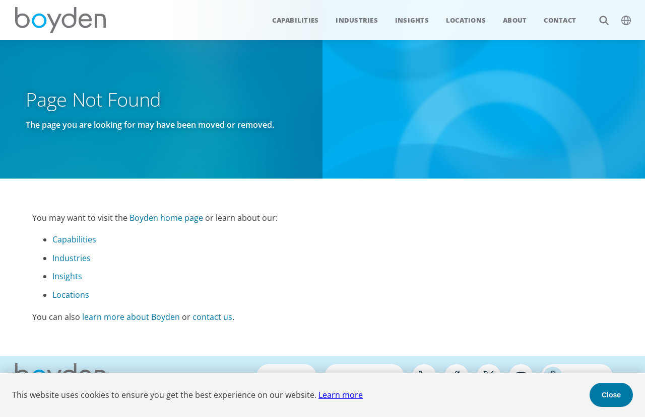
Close (611, 395)
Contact (560, 20)
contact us (212, 316)
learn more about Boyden (131, 316)
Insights (412, 20)
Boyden (60, 20)
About (515, 20)
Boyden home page (166, 217)
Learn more (340, 394)
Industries (357, 20)
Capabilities (295, 20)
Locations (466, 20)
